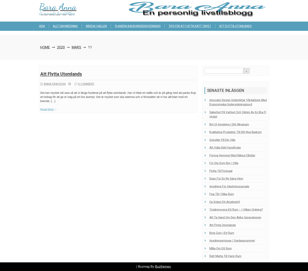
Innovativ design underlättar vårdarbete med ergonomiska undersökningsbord (238, 102)
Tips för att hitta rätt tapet (190, 26)
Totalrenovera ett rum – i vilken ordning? (236, 209)
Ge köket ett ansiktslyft (224, 202)
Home (45, 47)
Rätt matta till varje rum (225, 256)
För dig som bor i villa (223, 163)
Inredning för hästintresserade (229, 186)
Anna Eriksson (53, 84)
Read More (48, 109)
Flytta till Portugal (220, 171)
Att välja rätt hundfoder (225, 147)
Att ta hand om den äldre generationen (235, 217)
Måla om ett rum (220, 248)
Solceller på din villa (222, 140)
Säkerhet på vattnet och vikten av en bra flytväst (237, 114)
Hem (42, 26)
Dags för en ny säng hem (226, 178)
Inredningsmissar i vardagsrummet (232, 240)
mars (76, 47)
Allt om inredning (65, 26)
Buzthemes (163, 266)
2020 (61, 47)
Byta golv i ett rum (221, 233)
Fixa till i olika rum (221, 194)
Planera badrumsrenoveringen (137, 26)
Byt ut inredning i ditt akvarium (229, 124)
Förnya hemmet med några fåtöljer (232, 155)
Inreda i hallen (96, 26)
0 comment (84, 84)
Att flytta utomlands (235, 26)
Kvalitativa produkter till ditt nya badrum (235, 132)
